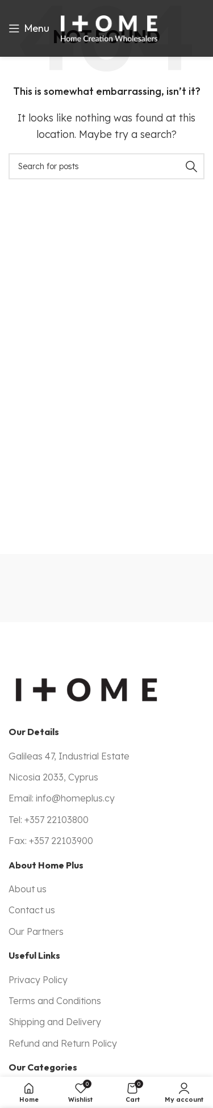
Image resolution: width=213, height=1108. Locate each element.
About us (28, 889)
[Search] (106, 166)
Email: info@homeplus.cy (62, 798)
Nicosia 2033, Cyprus (53, 777)
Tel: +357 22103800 (49, 819)
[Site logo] (109, 27)
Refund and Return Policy (63, 1043)
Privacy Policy (38, 979)
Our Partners (36, 931)
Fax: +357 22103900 (51, 840)
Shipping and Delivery (55, 1021)
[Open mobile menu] (29, 28)
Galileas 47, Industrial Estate (69, 756)
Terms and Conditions (55, 1000)
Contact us (32, 910)
